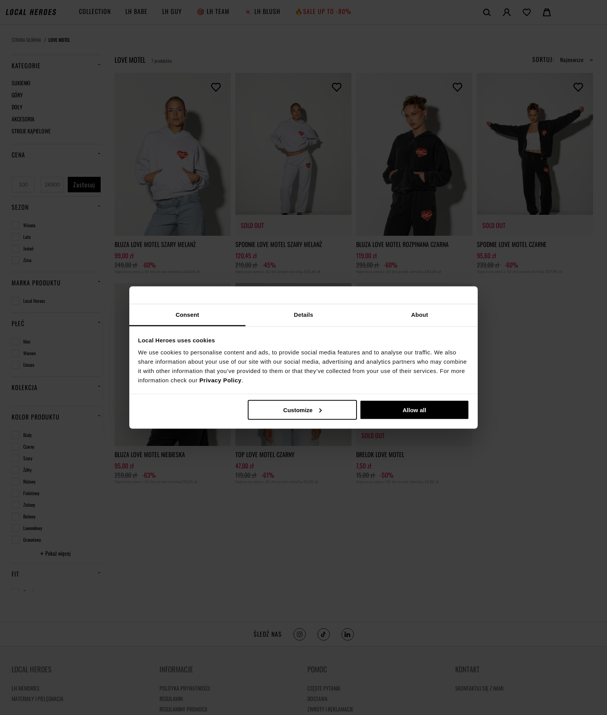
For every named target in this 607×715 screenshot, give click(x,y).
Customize (302, 409)
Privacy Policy (220, 380)
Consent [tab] (187, 314)
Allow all (414, 409)
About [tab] (419, 314)
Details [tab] (303, 314)
